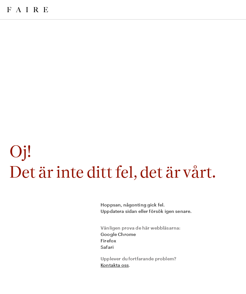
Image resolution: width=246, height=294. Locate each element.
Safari (107, 247)
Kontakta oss (115, 265)
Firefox (108, 240)
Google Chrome (118, 234)
